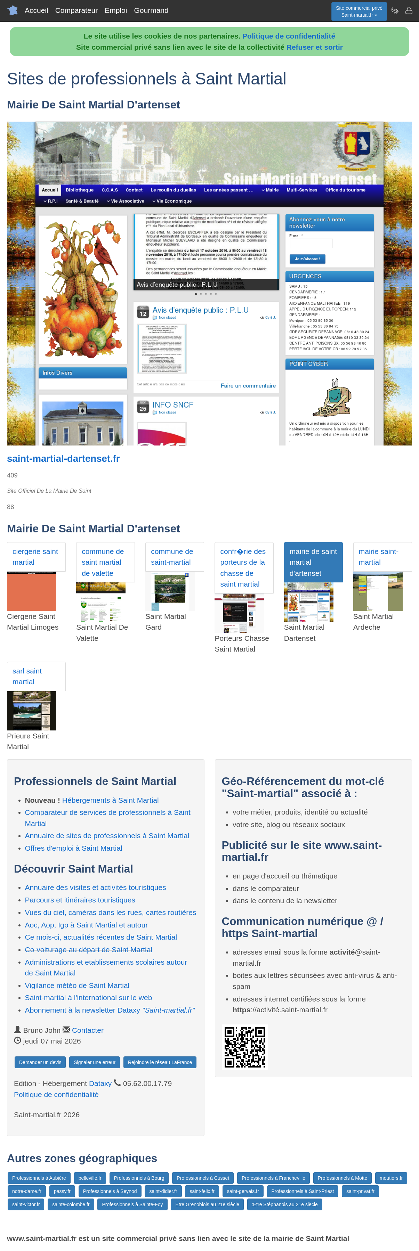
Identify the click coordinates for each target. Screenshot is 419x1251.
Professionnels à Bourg (139, 1178)
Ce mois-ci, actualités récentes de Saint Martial (101, 937)
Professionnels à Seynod (110, 1191)
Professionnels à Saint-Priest (303, 1191)
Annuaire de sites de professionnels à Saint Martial (107, 836)
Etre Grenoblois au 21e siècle (207, 1204)
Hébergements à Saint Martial (110, 800)
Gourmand (151, 10)
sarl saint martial (27, 676)
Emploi (116, 10)
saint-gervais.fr (243, 1191)
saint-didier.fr (163, 1191)
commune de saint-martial (172, 556)
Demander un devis (40, 1062)
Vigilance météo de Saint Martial (77, 985)
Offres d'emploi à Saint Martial (73, 848)
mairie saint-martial (378, 556)
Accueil (36, 10)
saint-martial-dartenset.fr (63, 458)
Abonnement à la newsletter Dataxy (110, 1010)
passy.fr (62, 1191)
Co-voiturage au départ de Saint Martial (89, 950)
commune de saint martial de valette (103, 562)
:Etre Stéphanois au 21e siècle (285, 1204)
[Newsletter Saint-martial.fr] (395, 10)
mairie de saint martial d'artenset (313, 562)
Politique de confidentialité (288, 36)
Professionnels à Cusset (203, 1178)
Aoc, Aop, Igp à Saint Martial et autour (86, 925)
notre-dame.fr (26, 1191)
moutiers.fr (391, 1178)
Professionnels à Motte (342, 1178)
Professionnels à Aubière (39, 1178)
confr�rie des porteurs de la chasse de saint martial (243, 567)
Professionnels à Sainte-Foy (132, 1204)
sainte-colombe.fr (70, 1204)
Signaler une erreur (94, 1062)
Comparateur (76, 10)
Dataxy (100, 1083)
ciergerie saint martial (35, 556)
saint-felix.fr (202, 1191)
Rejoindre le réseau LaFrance (160, 1062)
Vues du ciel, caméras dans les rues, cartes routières (110, 912)
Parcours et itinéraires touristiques (80, 900)
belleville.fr (90, 1178)
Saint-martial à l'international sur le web (88, 997)
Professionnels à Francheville (273, 1178)
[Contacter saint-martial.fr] (409, 10)
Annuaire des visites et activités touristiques (95, 887)
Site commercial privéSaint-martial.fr (359, 11)
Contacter (88, 1030)
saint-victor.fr (26, 1204)
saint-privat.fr (360, 1191)
